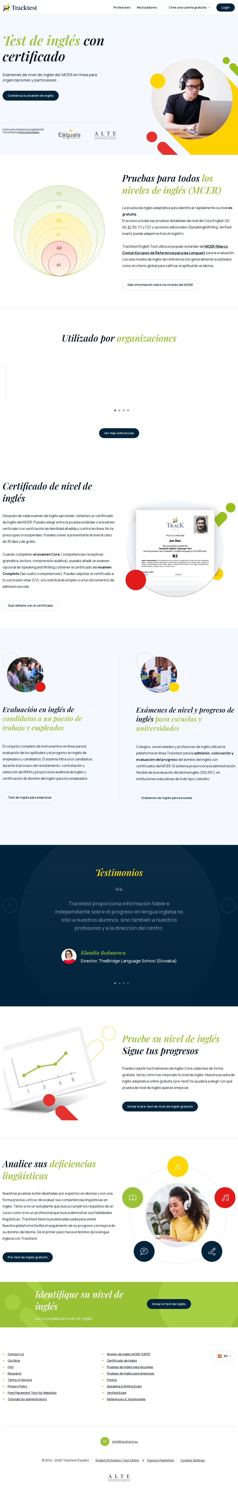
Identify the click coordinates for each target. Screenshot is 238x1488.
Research (14, 1373)
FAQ (11, 1367)
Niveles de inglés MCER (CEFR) (129, 1354)
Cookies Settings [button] (193, 1460)
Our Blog (14, 1360)
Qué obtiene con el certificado (30, 605)
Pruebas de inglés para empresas (130, 1373)
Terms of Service (20, 1380)
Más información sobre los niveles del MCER (160, 285)
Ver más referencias (119, 433)
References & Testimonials (126, 1399)
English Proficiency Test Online (117, 1460)
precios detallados (28, 132)
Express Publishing (160, 1460)
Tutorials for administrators (27, 1399)
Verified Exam (117, 1393)
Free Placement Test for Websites (32, 1393)
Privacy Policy (17, 1386)
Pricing (112, 1380)
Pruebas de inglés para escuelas (130, 1367)
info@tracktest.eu (125, 1442)
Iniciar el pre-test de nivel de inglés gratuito (160, 1106)
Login (225, 7)
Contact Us (16, 1354)
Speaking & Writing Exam (124, 1386)
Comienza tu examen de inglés (31, 95)
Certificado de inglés (122, 1360)
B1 (129, 227)
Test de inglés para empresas (29, 797)
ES (224, 1356)
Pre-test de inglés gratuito (28, 1257)
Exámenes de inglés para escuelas (167, 798)
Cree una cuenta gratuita (189, 7)
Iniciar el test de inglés (169, 1304)
